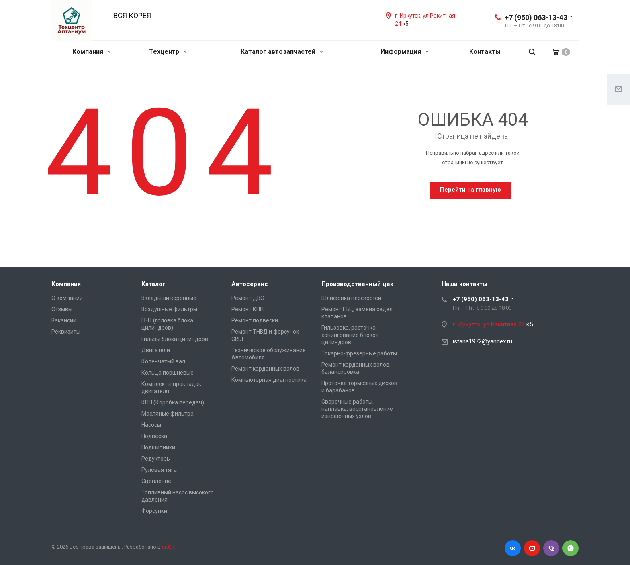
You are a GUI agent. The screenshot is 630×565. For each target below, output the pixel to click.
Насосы (151, 425)
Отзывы (61, 309)
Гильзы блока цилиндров (174, 339)
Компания (91, 51)
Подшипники (158, 447)
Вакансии (63, 320)
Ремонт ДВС (247, 298)
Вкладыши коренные (168, 298)
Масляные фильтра (167, 413)
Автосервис (249, 284)
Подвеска (154, 436)
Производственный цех (357, 284)
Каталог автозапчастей (282, 51)
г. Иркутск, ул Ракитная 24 (489, 324)
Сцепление (156, 481)
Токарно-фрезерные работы (359, 353)
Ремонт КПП (247, 309)
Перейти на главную (470, 189)
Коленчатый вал (163, 361)
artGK (168, 547)
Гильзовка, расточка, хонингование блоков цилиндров (350, 334)
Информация (404, 51)
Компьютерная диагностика (269, 380)
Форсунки (154, 511)
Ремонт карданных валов (265, 368)
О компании (67, 298)
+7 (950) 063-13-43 (536, 17)
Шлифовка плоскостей (351, 298)
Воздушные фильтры (169, 309)
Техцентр (168, 51)
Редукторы (156, 458)
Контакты (485, 51)
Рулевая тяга (159, 470)
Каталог (153, 284)
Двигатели (155, 350)
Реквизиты (65, 331)
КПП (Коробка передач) (172, 402)
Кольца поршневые (167, 372)
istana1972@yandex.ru (482, 341)
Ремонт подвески (254, 320)
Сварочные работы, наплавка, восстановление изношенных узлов (357, 408)
